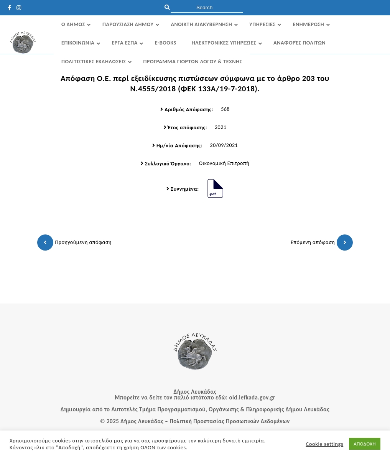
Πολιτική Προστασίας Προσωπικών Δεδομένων (229, 421)
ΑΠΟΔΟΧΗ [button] (365, 444)
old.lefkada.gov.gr (252, 397)
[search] (207, 7)
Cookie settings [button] (325, 444)
